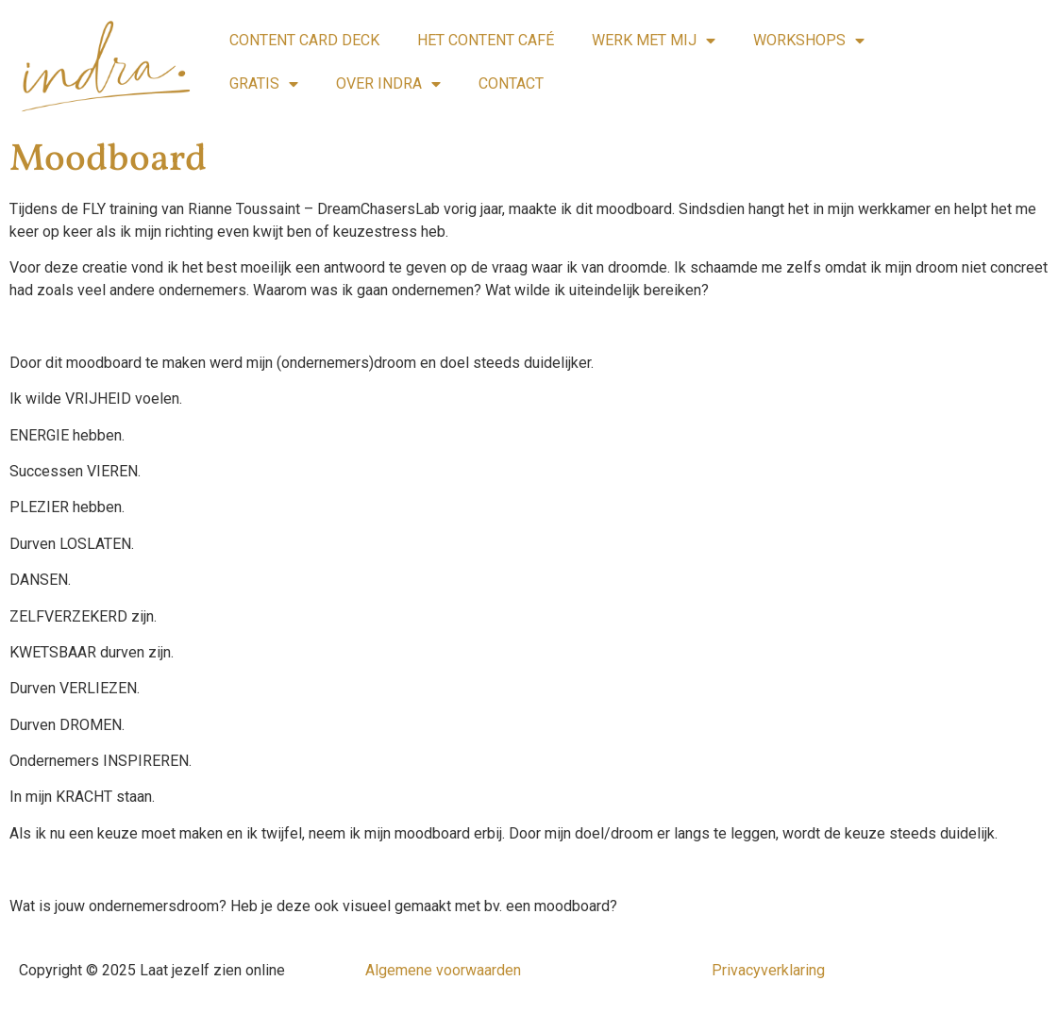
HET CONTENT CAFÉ (485, 40)
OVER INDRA (388, 84)
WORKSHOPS (809, 41)
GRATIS (263, 84)
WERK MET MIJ (653, 41)
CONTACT (511, 83)
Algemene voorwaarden (443, 970)
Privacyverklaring (768, 970)
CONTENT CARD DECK (304, 40)
